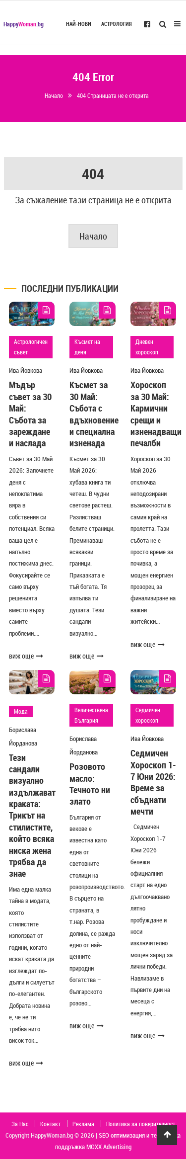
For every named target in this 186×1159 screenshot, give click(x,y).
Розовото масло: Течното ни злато (89, 783)
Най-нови (78, 23)
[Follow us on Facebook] (147, 23)
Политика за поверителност (140, 1123)
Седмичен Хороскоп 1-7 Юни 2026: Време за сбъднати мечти (153, 782)
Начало (93, 236)
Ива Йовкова (25, 370)
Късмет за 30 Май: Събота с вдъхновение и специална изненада (94, 414)
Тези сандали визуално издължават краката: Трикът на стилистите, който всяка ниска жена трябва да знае (32, 815)
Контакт (50, 1123)
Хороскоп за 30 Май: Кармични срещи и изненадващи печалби (156, 414)
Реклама (83, 1123)
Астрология (116, 23)
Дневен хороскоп (146, 346)
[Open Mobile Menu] (177, 22)
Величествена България (91, 715)
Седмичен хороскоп (147, 715)
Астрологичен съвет (31, 346)
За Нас (19, 1123)
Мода (21, 711)
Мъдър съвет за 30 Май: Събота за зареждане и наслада (30, 414)
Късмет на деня (87, 346)
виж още (26, 656)
